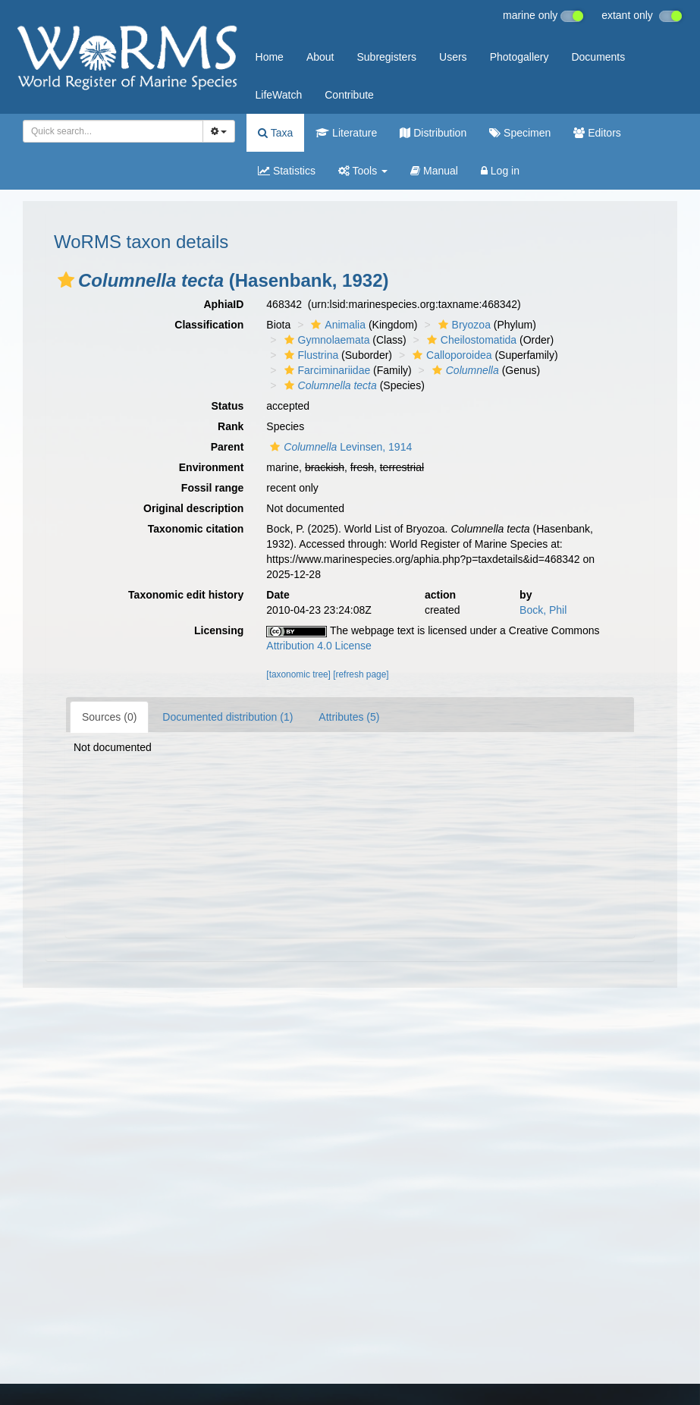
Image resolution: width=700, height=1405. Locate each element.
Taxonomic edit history (185, 595)
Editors (596, 133)
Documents (598, 57)
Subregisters (386, 57)
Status (228, 406)
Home (270, 57)
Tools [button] (363, 171)
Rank (230, 426)
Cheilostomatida (469, 340)
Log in (500, 171)
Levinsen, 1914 (339, 447)
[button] (66, 280)
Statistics (286, 171)
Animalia (336, 325)
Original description (193, 508)
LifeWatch (279, 95)
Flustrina (310, 355)
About (320, 57)
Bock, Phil (543, 610)
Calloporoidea (450, 355)
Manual (434, 171)
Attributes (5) (349, 717)
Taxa (275, 133)
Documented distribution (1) (227, 717)
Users (453, 57)
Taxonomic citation (196, 529)
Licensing (218, 630)
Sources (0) (109, 717)
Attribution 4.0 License (319, 646)
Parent (227, 447)
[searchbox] (110, 131)
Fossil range (212, 488)
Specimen (520, 133)
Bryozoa (463, 325)
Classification (208, 325)
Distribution (433, 133)
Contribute (349, 95)
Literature (346, 133)
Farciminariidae (326, 370)
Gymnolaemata (325, 340)
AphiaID (223, 304)
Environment (211, 467)
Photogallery (519, 57)
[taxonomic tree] (298, 674)
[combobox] (113, 131)
